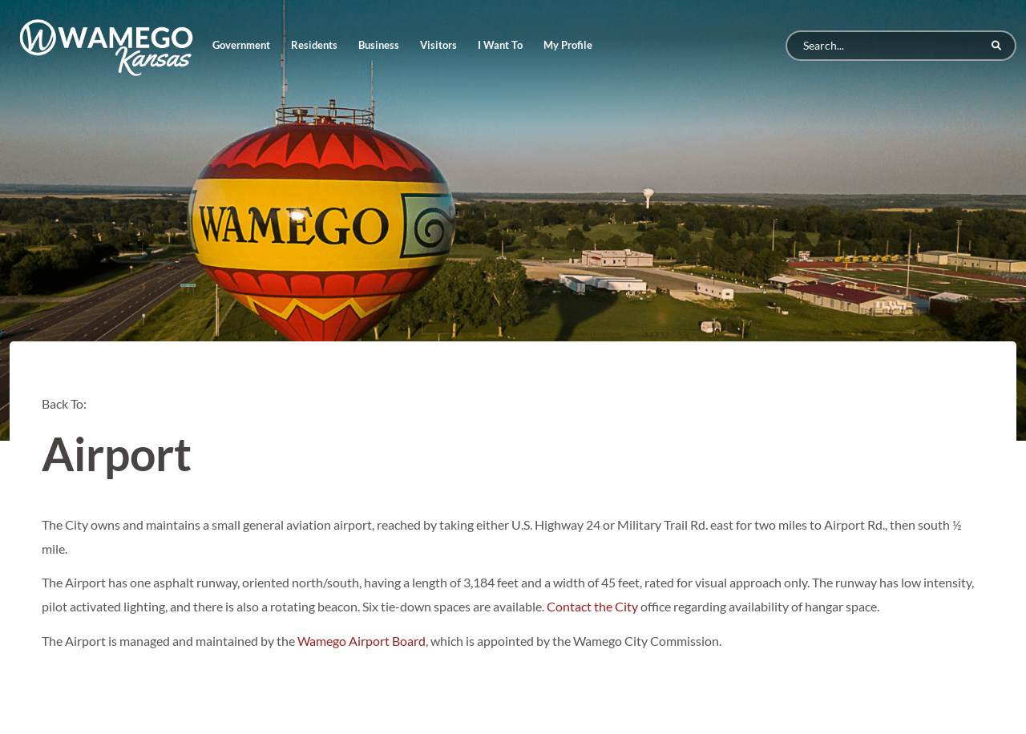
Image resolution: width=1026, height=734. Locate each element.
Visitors (438, 44)
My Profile (567, 44)
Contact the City (592, 606)
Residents (314, 44)
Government (241, 44)
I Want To (500, 44)
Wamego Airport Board (361, 640)
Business (378, 44)
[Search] (901, 45)
